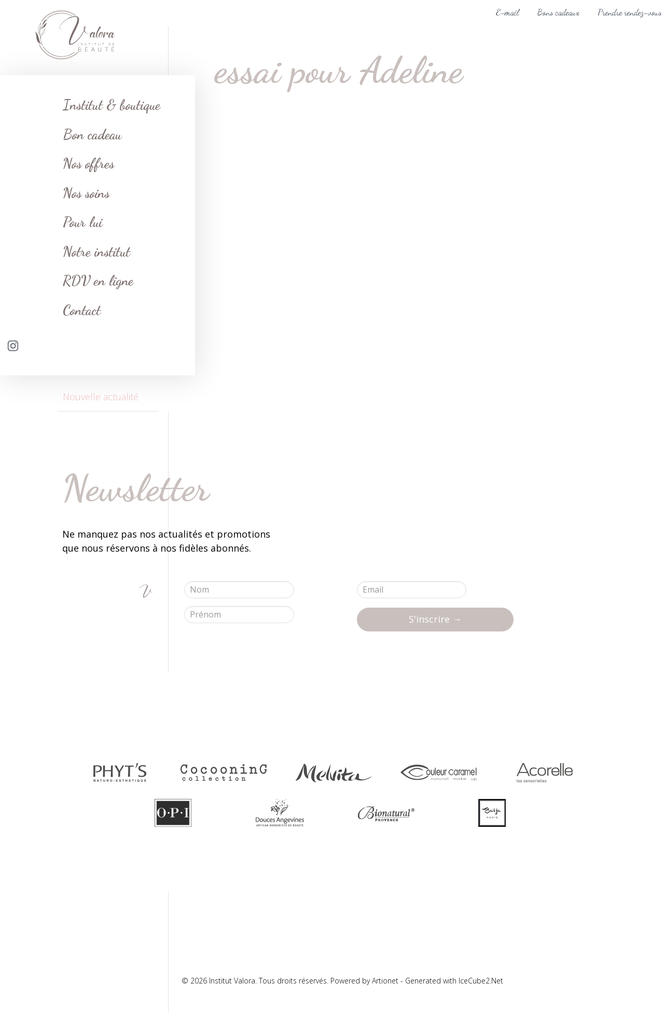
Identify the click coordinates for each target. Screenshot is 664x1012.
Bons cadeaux (558, 12)
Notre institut (96, 251)
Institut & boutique (111, 105)
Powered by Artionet (364, 981)
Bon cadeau (92, 134)
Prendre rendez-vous (629, 12)
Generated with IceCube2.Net (454, 981)
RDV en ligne (98, 280)
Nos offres (88, 163)
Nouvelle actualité (101, 396)
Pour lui (82, 222)
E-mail (507, 12)
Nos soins (86, 193)
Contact (82, 310)
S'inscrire (435, 619)
